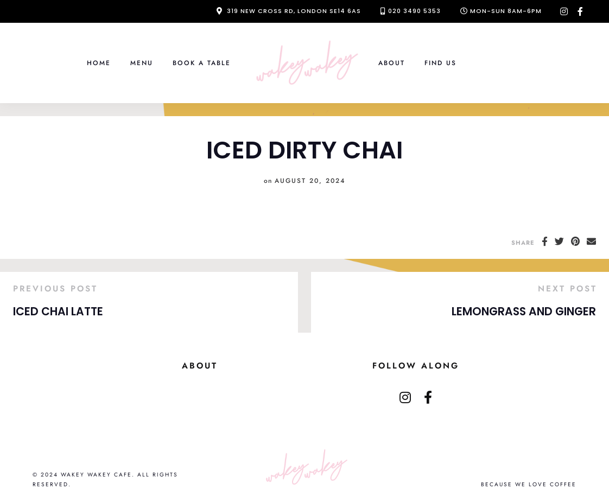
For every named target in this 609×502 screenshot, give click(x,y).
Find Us (440, 62)
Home (99, 62)
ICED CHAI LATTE (58, 311)
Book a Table (202, 62)
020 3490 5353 (414, 11)
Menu (141, 62)
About (391, 62)
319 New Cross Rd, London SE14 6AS (294, 11)
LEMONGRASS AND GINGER (524, 311)
